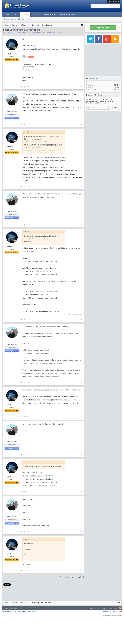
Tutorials (7, 14)
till (5, 109)
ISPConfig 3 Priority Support (24, 32)
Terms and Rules (107, 611)
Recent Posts (25, 19)
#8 (81, 454)
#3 (81, 186)
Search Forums (11, 19)
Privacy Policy (117, 611)
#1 (81, 86)
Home (111, 608)
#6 (81, 382)
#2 (81, 124)
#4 (81, 224)
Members (36, 14)
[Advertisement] (103, 127)
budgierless (47, 32)
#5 (81, 319)
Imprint (105, 608)
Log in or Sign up (114, 1)
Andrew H (116, 89)
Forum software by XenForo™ (19, 611)
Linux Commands (49, 14)
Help (99, 608)
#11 (81, 570)
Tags (16, 14)
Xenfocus (15, 608)
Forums (25, 14)
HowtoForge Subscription (67, 14)
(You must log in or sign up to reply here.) (72, 577)
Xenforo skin (7, 608)
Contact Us (92, 608)
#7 (81, 416)
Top (116, 608)
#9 (81, 491)
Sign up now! (103, 28)
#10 (81, 531)
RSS (120, 608)
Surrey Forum (118, 615)
